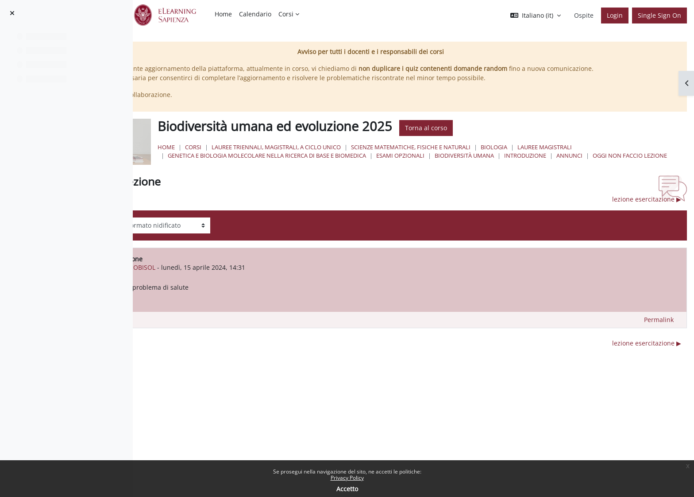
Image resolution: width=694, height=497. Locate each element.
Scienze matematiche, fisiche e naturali (518, 156)
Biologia (602, 156)
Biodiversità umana (572, 165)
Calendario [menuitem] (255, 14)
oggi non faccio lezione (349, 174)
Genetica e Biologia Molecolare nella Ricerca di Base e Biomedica (375, 165)
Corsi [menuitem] (285, 14)
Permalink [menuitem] (659, 338)
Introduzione (633, 165)
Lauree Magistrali (652, 156)
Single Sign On (659, 15)
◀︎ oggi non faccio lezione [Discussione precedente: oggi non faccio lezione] (216, 217)
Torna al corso (534, 137)
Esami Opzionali (508, 165)
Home (274, 156)
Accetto (347, 489)
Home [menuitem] (223, 14)
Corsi (301, 156)
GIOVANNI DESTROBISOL (248, 285)
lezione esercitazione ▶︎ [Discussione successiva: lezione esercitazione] (646, 217)
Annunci (289, 174)
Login (615, 15)
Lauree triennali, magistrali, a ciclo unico (384, 156)
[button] (536, 15)
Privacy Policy (347, 477)
